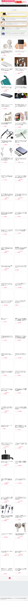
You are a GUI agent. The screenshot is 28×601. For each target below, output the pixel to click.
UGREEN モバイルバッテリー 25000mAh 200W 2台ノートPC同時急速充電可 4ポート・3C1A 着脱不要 (15, 28)
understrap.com (23, 598)
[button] (2, 7)
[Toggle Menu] (27, 5)
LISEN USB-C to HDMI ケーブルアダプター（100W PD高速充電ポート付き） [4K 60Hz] (16, 19)
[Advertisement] (14, 588)
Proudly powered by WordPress (6, 598)
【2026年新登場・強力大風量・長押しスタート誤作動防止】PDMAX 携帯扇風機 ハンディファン (16, 23)
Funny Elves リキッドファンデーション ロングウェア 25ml (16, 14)
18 (16, 578)
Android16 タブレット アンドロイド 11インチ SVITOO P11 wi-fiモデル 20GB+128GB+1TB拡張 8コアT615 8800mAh (15, 33)
